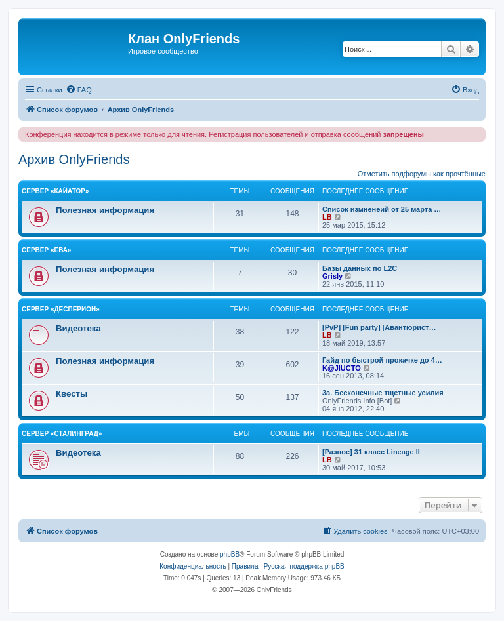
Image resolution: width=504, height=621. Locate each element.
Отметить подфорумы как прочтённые (422, 174)
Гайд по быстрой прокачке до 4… (382, 360)
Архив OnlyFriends (73, 159)
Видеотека (78, 328)
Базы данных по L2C (359, 268)
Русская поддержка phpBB (304, 566)
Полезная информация (105, 210)
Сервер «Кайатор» (55, 191)
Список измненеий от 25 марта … (381, 209)
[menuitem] (79, 90)
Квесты (71, 394)
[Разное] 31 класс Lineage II (371, 452)
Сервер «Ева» (47, 250)
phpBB (230, 554)
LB (327, 217)
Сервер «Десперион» (61, 309)
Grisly (332, 276)
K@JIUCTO (341, 368)
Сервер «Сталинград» (62, 433)
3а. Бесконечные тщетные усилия (383, 393)
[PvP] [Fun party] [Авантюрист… (379, 327)
